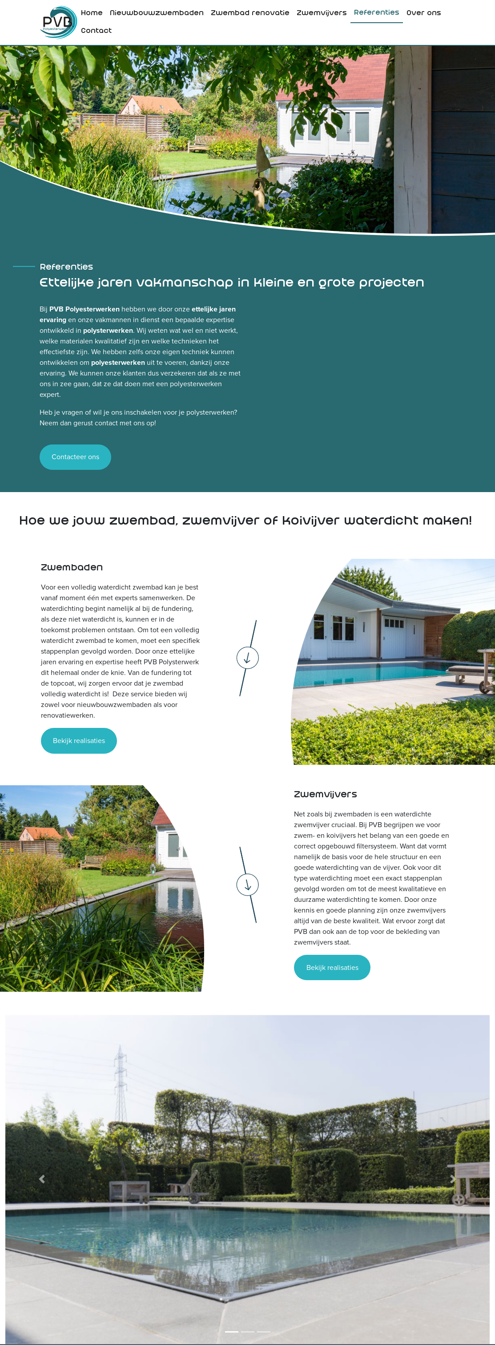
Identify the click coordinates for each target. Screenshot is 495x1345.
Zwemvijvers (322, 13)
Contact (96, 31)
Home (92, 13)
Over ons (423, 13)
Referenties (376, 13)
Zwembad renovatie (250, 13)
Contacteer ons (75, 457)
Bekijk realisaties (79, 740)
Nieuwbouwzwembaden (157, 13)
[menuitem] (91, 14)
